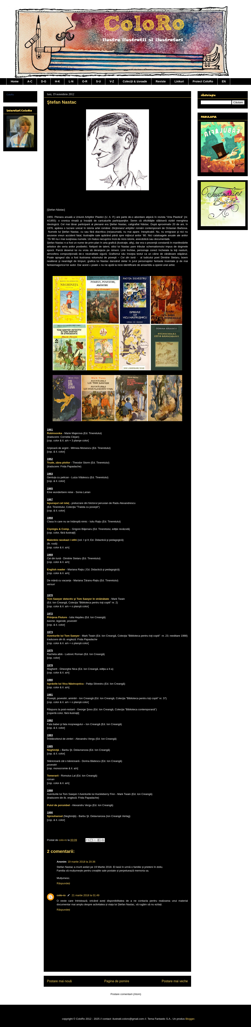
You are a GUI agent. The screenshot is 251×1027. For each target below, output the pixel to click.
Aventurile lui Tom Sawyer (63, 635)
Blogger (189, 1018)
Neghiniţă (53, 749)
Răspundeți (63, 883)
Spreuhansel (55, 816)
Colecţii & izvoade (135, 81)
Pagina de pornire (116, 981)
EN (224, 81)
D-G (43, 81)
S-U (98, 81)
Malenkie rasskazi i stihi (62, 539)
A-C (29, 81)
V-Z (112, 81)
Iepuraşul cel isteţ (58, 503)
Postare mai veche (175, 981)
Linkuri (179, 81)
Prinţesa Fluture (57, 617)
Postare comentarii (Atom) (126, 994)
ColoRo (10, 94)
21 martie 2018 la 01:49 (85, 895)
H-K (57, 81)
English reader (56, 569)
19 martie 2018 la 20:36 (81, 861)
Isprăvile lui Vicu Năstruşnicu (65, 683)
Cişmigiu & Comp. (58, 529)
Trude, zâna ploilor (58, 462)
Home (15, 81)
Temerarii (53, 775)
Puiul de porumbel (58, 805)
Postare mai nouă (59, 981)
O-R (84, 81)
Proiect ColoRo (203, 81)
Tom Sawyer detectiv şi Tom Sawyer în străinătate (78, 598)
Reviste (161, 81)
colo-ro (61, 895)
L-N (71, 81)
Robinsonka (54, 433)
